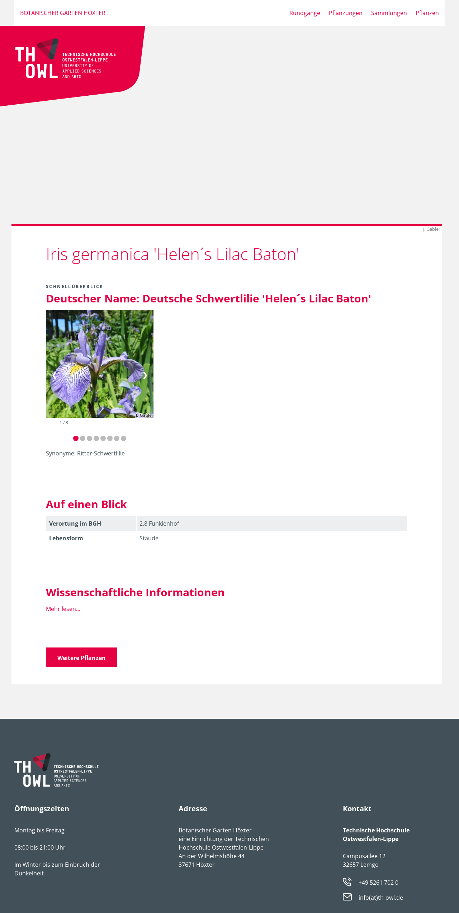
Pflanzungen (346, 13)
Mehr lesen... (63, 609)
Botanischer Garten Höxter (62, 13)
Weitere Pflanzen (81, 658)
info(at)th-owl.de (381, 898)
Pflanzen (427, 13)
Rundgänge (304, 13)
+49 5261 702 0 (378, 882)
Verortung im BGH (75, 523)
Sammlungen (389, 13)
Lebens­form (66, 538)
